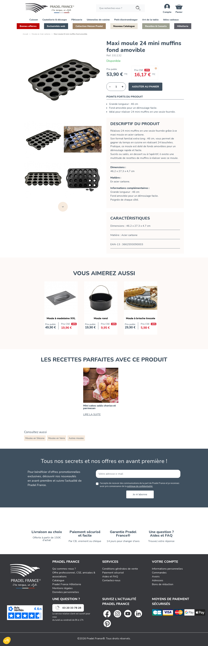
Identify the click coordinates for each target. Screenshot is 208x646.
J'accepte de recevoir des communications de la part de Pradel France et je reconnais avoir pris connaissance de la (139, 485)
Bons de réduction (162, 584)
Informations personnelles (167, 569)
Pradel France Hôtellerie (66, 584)
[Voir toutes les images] (63, 207)
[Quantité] (116, 87)
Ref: (108, 55)
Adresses (157, 580)
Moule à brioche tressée (140, 318)
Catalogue (58, 580)
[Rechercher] (120, 8)
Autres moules (76, 438)
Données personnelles (65, 592)
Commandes (159, 572)
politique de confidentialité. (140, 486)
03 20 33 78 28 (71, 608)
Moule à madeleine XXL (61, 318)
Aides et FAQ (110, 576)
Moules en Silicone (34, 438)
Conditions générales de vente (120, 569)
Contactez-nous (111, 580)
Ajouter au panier (145, 86)
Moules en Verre (56, 438)
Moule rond (101, 318)
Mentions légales (62, 588)
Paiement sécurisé (113, 572)
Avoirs (156, 576)
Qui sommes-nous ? (64, 569)
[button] (33, 19)
